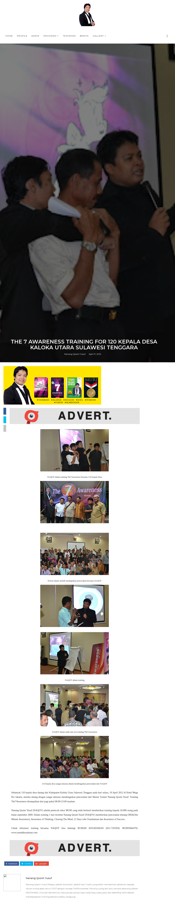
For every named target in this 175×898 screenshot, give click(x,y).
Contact (157, 892)
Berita (84, 36)
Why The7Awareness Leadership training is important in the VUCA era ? (144, 634)
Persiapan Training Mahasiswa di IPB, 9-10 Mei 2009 (153, 842)
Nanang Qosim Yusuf (75, 572)
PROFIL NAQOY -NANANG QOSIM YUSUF (152, 759)
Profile (22, 36)
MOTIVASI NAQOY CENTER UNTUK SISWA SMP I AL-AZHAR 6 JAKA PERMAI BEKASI (145, 825)
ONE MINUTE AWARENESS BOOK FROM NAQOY (146, 628)
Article (153, 886)
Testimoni (69, 36)
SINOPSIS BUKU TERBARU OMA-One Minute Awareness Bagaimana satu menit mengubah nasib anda (146, 859)
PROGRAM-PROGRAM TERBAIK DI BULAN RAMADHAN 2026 (145, 648)
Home (9, 36)
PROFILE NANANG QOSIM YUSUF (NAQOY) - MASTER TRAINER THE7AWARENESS (146, 703)
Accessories (135, 886)
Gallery (98, 36)
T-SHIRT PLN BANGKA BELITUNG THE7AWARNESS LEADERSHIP (145, 654)
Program (50, 36)
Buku (143, 892)
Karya (35, 36)
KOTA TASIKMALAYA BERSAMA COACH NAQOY (144, 642)
